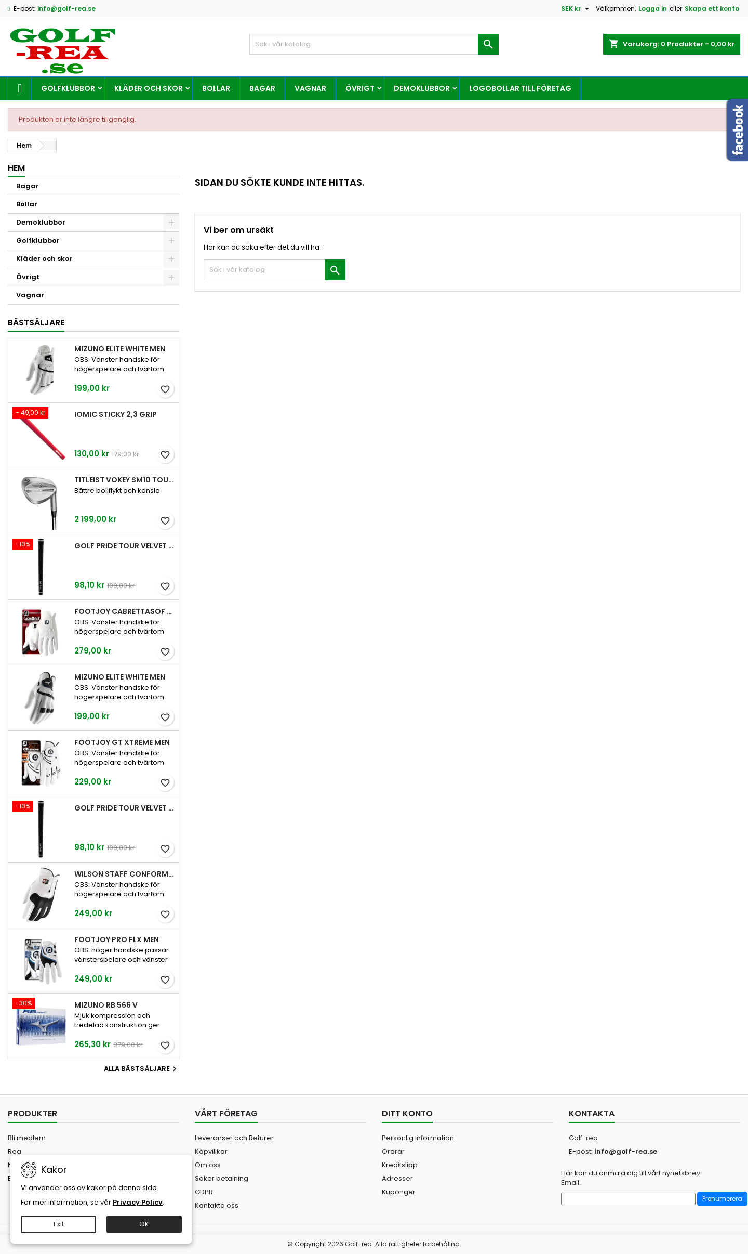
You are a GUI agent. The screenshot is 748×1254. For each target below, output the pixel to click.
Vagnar (310, 88)
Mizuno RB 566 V (106, 1005)
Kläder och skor (148, 88)
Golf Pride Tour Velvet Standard (124, 546)
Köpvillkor (211, 1151)
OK (144, 1224)
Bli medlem (27, 1138)
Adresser (397, 1178)
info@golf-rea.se (66, 8)
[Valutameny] (576, 9)
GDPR (204, 1192)
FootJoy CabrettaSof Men (124, 611)
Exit (59, 1224)
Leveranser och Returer (234, 1138)
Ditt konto (407, 1113)
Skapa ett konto (712, 8)
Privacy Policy (138, 1202)
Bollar (216, 88)
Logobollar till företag (520, 88)
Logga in (652, 8)
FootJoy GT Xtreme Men (122, 742)
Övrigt (360, 88)
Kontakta (592, 1113)
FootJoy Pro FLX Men (116, 939)
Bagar (262, 88)
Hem (16, 168)
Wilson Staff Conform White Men (124, 874)
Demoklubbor (422, 88)
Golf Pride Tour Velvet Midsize (124, 808)
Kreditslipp (400, 1165)
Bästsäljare (36, 323)
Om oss (208, 1165)
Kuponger (399, 1192)
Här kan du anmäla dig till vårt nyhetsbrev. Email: (631, 1178)
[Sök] (374, 44)
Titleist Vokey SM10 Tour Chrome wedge (124, 480)
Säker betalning (221, 1178)
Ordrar (393, 1151)
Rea (14, 1151)
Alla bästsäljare (141, 1069)
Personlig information (418, 1138)
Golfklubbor (68, 88)
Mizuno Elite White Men (119, 349)
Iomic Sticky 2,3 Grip (115, 414)
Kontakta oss (216, 1205)
